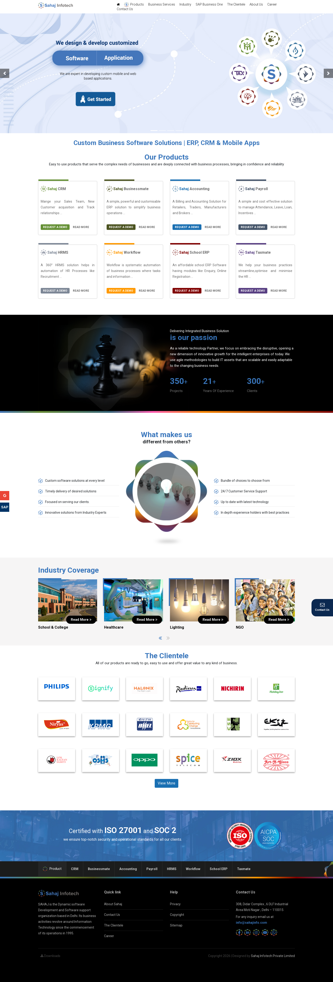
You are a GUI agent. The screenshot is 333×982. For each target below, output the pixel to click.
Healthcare (113, 627)
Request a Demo (55, 227)
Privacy (175, 904)
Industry (185, 4)
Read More (81, 227)
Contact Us (125, 9)
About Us (256, 4)
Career (272, 4)
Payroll (253, 189)
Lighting (177, 627)
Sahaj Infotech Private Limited (273, 956)
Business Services (161, 4)
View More (166, 783)
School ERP (191, 252)
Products (134, 4)
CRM (53, 189)
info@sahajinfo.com (251, 922)
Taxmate (254, 252)
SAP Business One (209, 4)
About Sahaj (113, 904)
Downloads (50, 956)
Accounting (191, 189)
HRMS (54, 252)
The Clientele (236, 4)
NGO (240, 627)
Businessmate (128, 189)
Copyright (177, 915)
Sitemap (176, 925)
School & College (53, 627)
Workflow (123, 252)
